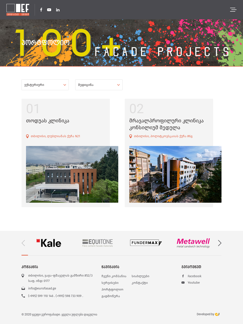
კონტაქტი (140, 283)
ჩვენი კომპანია (114, 276)
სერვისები (110, 283)
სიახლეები (140, 276)
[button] (219, 243)
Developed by (208, 314)
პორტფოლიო (112, 289)
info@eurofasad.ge (42, 288)
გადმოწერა (111, 296)
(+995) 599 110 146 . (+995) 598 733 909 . (55, 296)
